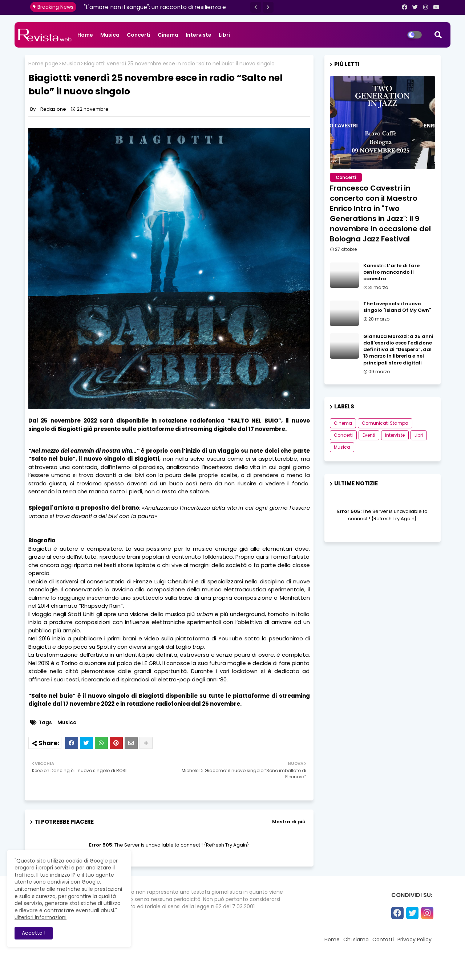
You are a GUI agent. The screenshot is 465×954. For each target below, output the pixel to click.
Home (85, 34)
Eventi (369, 435)
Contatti (383, 939)
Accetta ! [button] (33, 933)
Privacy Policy (414, 939)
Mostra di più (289, 821)
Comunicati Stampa (385, 423)
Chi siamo (356, 939)
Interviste (198, 34)
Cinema (168, 34)
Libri (224, 34)
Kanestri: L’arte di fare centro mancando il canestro (391, 272)
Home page (43, 63)
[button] (255, 7)
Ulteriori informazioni (40, 917)
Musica (110, 34)
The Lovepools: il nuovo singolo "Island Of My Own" (397, 307)
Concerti (138, 34)
